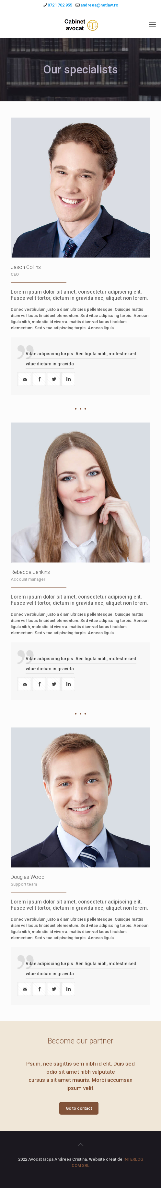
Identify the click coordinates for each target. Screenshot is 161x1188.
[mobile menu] (152, 24)
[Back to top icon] (80, 1144)
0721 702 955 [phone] (60, 5)
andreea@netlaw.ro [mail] (99, 5)
